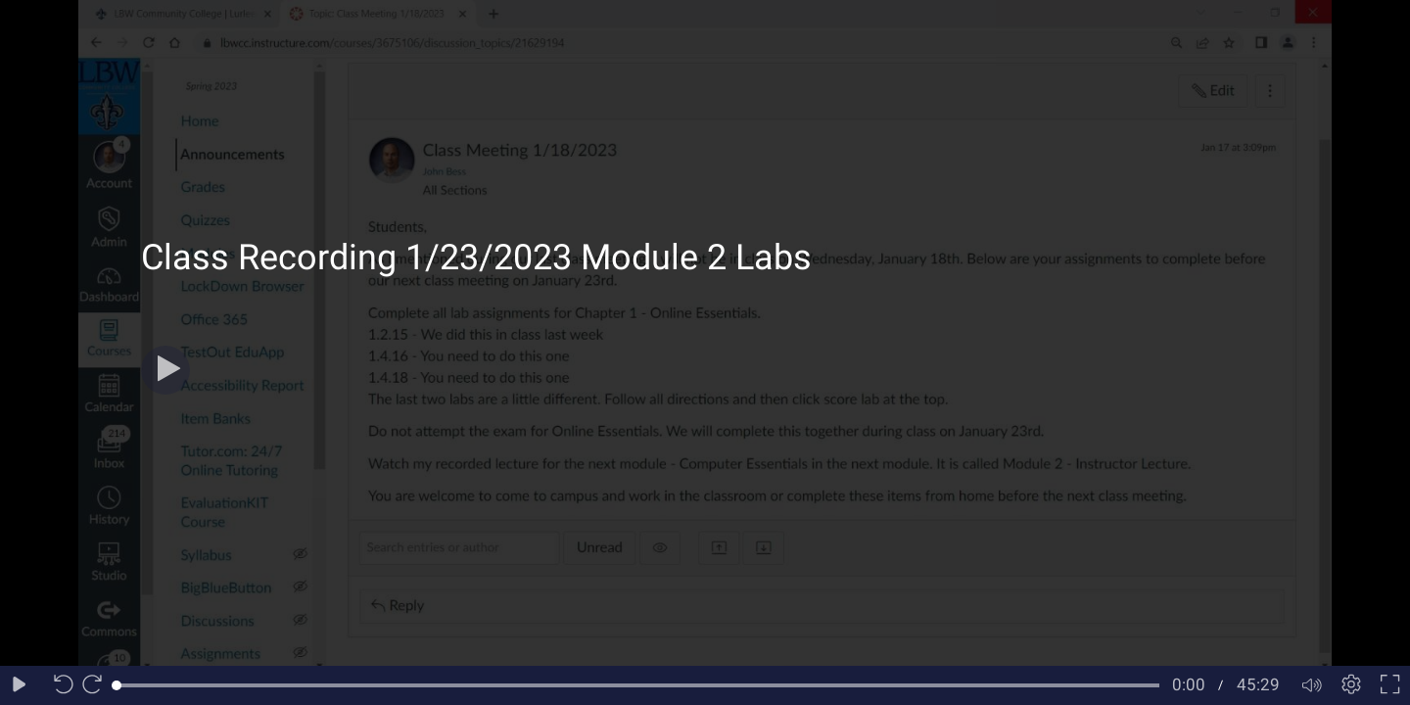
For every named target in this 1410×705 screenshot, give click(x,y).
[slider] (638, 685)
